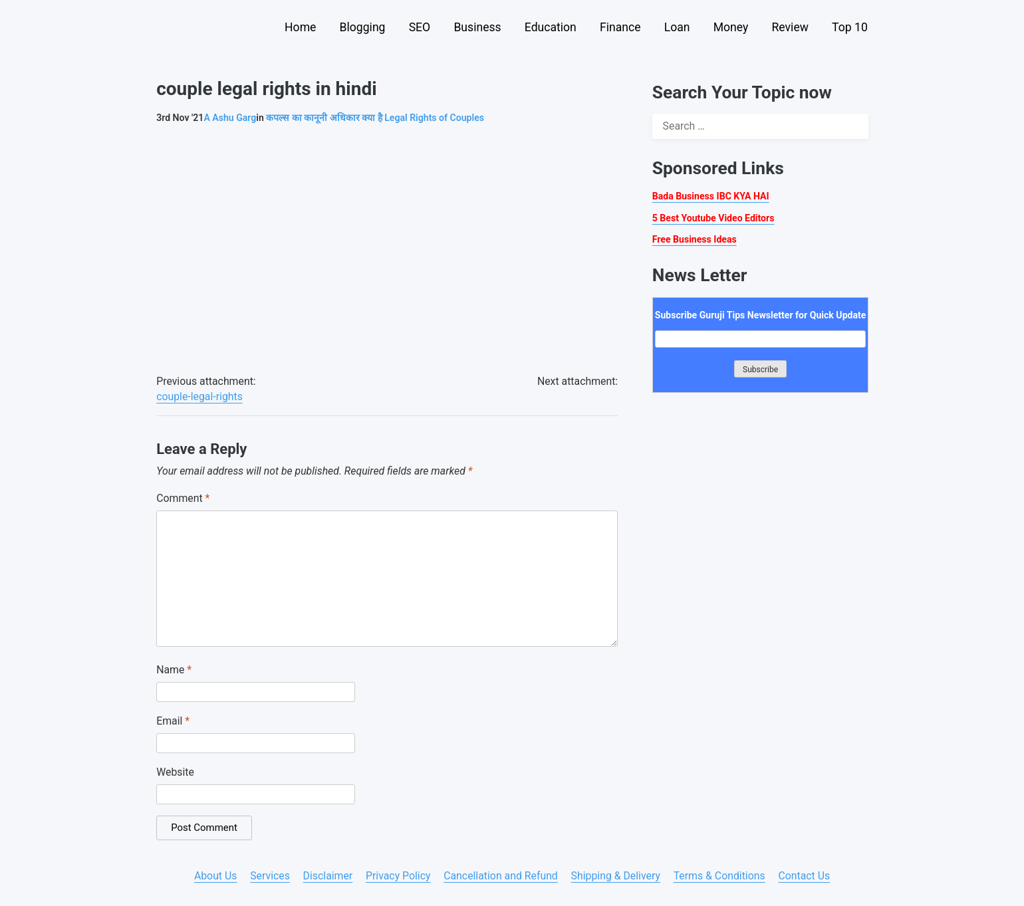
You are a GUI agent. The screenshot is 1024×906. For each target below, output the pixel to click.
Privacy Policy (398, 875)
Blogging (363, 27)
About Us (215, 875)
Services (270, 875)
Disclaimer (328, 875)
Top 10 (850, 27)
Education (550, 27)
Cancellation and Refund (501, 875)
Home (300, 27)
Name (174, 669)
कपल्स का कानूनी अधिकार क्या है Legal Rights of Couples (375, 117)
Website (175, 772)
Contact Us (804, 875)
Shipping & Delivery (615, 875)
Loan (677, 27)
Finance (620, 27)
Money (731, 27)
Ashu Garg (229, 117)
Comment (182, 498)
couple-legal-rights (199, 396)
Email (173, 721)
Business (477, 27)
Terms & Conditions (719, 875)
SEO (420, 27)
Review (790, 27)
